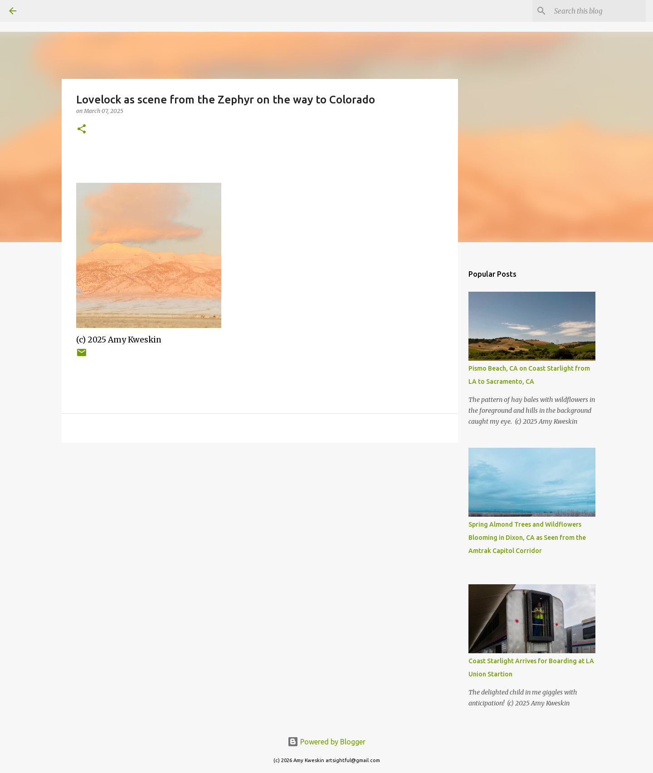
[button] (81, 129)
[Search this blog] (598, 11)
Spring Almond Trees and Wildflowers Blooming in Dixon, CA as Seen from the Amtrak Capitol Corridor (527, 537)
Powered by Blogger (326, 742)
